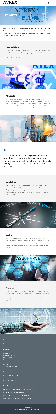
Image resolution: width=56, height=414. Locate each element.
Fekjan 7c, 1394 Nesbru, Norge (12, 376)
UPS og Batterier (8, 362)
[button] (52, 3)
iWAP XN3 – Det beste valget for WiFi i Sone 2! (16, 395)
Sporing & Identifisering (10, 366)
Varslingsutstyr (7, 357)
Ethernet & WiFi (7, 360)
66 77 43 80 (11, 378)
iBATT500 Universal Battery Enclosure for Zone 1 (17, 398)
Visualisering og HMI (9, 355)
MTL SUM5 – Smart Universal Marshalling (15, 392)
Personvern (6, 344)
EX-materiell (6, 364)
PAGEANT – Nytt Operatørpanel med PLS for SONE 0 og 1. (19, 389)
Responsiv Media (35, 409)
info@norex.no (12, 380)
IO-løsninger (6, 353)
